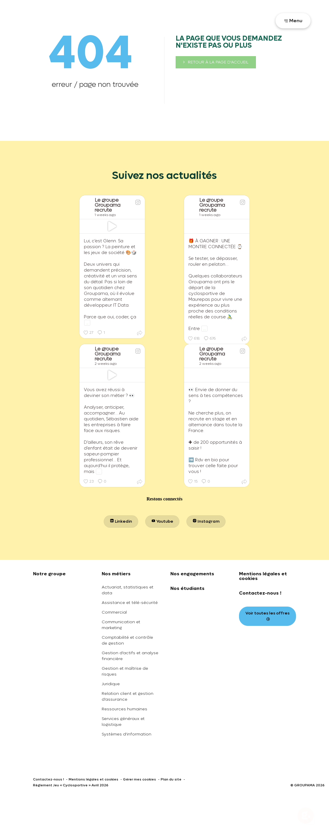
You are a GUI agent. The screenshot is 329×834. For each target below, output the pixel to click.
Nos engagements (192, 574)
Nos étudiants (187, 588)
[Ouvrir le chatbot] (305, 816)
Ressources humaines (124, 709)
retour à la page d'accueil (215, 62)
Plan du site (171, 779)
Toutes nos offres (177, 20)
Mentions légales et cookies (263, 576)
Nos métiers (116, 574)
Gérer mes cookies (139, 779)
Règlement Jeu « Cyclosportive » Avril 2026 (70, 785)
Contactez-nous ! (260, 593)
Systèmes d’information (126, 734)
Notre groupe (49, 574)
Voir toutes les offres (267, 615)
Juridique (111, 684)
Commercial (114, 612)
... (87, 323)
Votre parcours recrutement (237, 20)
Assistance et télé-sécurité (130, 602)
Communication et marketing (121, 625)
